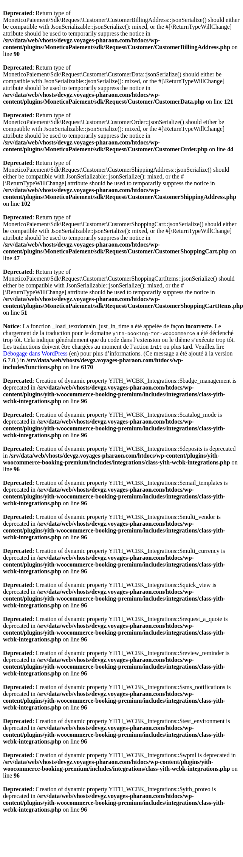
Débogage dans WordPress (35, 353)
